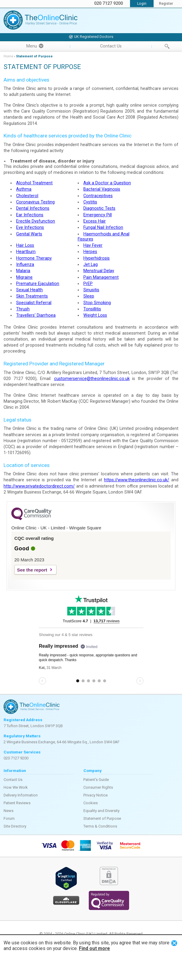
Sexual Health (29, 289)
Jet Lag (90, 264)
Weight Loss (95, 315)
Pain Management (101, 277)
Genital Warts (29, 234)
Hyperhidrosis (96, 258)
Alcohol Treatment (34, 183)
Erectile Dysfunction (35, 221)
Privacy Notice (95, 795)
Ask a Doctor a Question (107, 183)
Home (8, 56)
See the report (32, 569)
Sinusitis (91, 289)
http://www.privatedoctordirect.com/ (39, 486)
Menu (34, 46)
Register (166, 3)
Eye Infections (30, 227)
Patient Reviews (17, 803)
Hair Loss (25, 245)
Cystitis (90, 202)
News (8, 810)
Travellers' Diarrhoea (36, 315)
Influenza (25, 264)
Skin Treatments (32, 296)
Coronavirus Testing (35, 202)
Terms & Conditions (100, 826)
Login (141, 3)
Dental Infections (32, 208)
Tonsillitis (92, 309)
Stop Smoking (97, 302)
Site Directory (15, 826)
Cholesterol (27, 195)
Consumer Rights (98, 787)
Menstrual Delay (98, 270)
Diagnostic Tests (99, 208)
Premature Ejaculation (37, 283)
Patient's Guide (96, 779)
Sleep (88, 296)
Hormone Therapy (34, 258)
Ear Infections (29, 214)
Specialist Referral (33, 302)
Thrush (23, 309)
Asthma (23, 189)
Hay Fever (93, 245)
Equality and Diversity (101, 810)
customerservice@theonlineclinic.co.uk (92, 378)
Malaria (23, 270)
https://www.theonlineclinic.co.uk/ (136, 479)
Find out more (94, 948)
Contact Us (111, 46)
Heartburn (26, 251)
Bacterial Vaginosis (101, 189)
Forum (9, 818)
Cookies (90, 803)
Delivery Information (21, 795)
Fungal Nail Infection (103, 227)
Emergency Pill (97, 214)
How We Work (16, 787)
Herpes (90, 251)
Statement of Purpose (102, 818)
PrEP (88, 283)
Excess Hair (94, 221)
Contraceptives (98, 195)
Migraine (24, 277)
